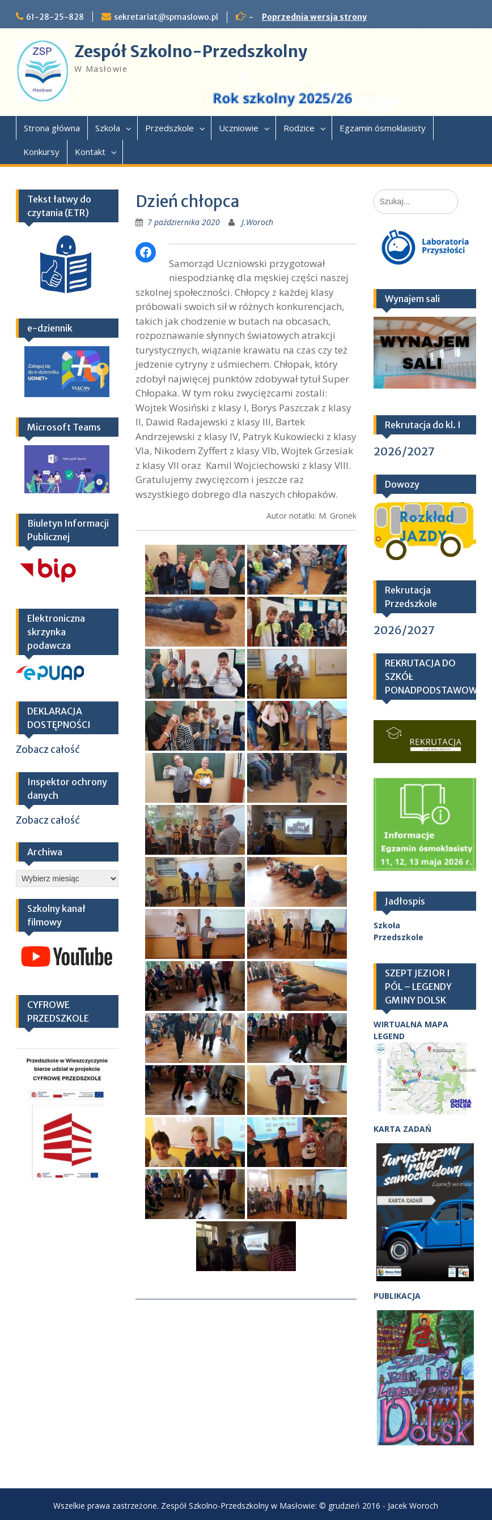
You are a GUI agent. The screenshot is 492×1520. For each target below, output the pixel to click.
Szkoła (107, 128)
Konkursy (41, 151)
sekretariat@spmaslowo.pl (166, 17)
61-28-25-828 (55, 17)
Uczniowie (238, 128)
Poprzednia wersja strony (314, 17)
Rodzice (299, 128)
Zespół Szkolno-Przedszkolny (190, 51)
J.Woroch (257, 222)
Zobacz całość (48, 749)
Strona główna (52, 128)
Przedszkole (169, 128)
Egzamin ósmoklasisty (383, 128)
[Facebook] (145, 252)
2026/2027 (404, 451)
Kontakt (90, 151)
